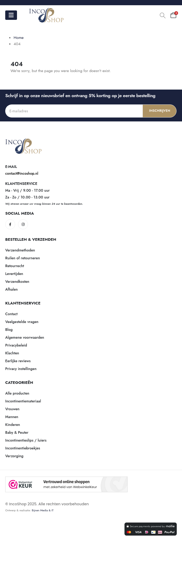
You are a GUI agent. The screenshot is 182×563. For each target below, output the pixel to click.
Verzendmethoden (20, 250)
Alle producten (17, 393)
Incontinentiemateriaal (23, 401)
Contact (11, 313)
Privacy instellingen (21, 368)
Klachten (12, 353)
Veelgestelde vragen (21, 321)
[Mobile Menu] (11, 15)
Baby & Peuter (17, 432)
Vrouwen (12, 409)
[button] (162, 15)
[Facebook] (10, 224)
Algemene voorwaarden (24, 337)
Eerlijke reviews (18, 360)
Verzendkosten (17, 281)
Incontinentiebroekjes (22, 448)
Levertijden (14, 273)
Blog (9, 329)
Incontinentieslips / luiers (26, 440)
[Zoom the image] (23, 141)
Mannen (11, 416)
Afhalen (11, 289)
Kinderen (12, 424)
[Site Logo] (46, 15)
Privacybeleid (16, 345)
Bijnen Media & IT (43, 510)
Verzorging (14, 456)
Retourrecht (14, 265)
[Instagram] (23, 224)
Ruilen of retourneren (22, 258)
